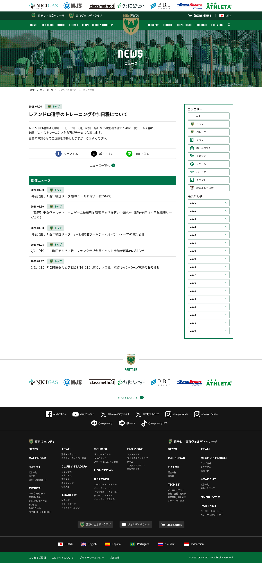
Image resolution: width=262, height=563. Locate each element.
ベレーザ (201, 132)
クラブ (200, 140)
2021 (193, 243)
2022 (193, 235)
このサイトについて (63, 558)
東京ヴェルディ (45, 441)
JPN (225, 15)
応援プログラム (134, 469)
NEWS (33, 24)
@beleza (127, 423)
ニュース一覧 (46, 90)
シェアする (71, 154)
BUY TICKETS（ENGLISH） (41, 511)
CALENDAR (47, 24)
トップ (56, 106)
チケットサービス (176, 500)
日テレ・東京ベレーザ (51, 15)
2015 (193, 291)
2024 (193, 219)
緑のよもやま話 (204, 188)
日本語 (65, 544)
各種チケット (35, 508)
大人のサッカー (101, 458)
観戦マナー (66, 479)
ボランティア (67, 482)
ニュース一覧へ (100, 165)
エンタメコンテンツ (136, 465)
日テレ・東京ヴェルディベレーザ (195, 441)
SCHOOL (168, 24)
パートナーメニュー (103, 488)
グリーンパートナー (103, 495)
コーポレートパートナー (105, 484)
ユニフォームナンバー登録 (73, 458)
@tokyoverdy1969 (154, 423)
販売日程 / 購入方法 (38, 500)
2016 (193, 283)
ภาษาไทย (166, 544)
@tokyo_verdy (176, 414)
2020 (193, 251)
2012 (193, 315)
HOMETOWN (184, 24)
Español (113, 544)
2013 (193, 307)
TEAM (85, 24)
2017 (193, 275)
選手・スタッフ (68, 454)
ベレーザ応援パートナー (212, 514)
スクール (201, 164)
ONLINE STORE (202, 15)
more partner (128, 397)
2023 (193, 227)
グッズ (130, 461)
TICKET (73, 24)
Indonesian (194, 544)
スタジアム (66, 475)
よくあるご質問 (37, 558)
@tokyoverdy (102, 423)
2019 (193, 259)
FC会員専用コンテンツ (137, 458)
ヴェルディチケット (139, 524)
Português (139, 544)
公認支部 (65, 486)
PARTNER (201, 24)
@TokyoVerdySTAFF (115, 414)
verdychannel (83, 414)
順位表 (32, 476)
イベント (201, 180)
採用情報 (115, 558)
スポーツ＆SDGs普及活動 (106, 461)
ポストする (106, 154)
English (89, 544)
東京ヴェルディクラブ (89, 15)
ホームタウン (203, 148)
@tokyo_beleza (147, 414)
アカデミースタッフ (70, 507)
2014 (193, 299)
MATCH (61, 24)
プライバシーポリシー (91, 558)
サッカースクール (102, 454)
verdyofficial (56, 414)
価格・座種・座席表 (177, 493)
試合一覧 (33, 472)
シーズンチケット (37, 493)
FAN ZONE (217, 24)
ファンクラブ (133, 454)
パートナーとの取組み (104, 499)
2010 (193, 331)
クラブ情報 (66, 471)
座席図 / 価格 (35, 497)
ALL (198, 116)
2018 (193, 267)
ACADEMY (153, 24)
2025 (193, 211)
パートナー (202, 172)
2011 (193, 323)
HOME (32, 90)
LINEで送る (141, 154)
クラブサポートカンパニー (106, 491)
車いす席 (33, 504)
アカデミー (202, 156)
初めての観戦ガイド (38, 479)
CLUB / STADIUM (103, 24)
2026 (193, 203)
